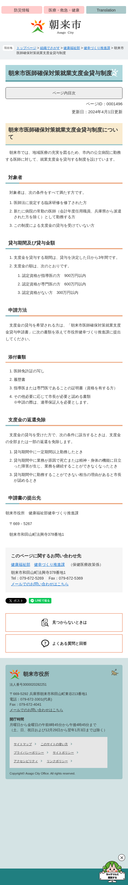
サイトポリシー (63, 752)
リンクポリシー (57, 761)
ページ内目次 (64, 93)
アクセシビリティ (26, 761)
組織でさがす (50, 48)
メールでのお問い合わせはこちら (40, 584)
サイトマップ (23, 744)
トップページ (26, 48)
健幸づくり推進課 (97, 48)
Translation (106, 10)
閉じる (121, 857)
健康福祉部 (71, 48)
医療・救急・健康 (64, 10)
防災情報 (21, 10)
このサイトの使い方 (54, 744)
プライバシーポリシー (29, 752)
